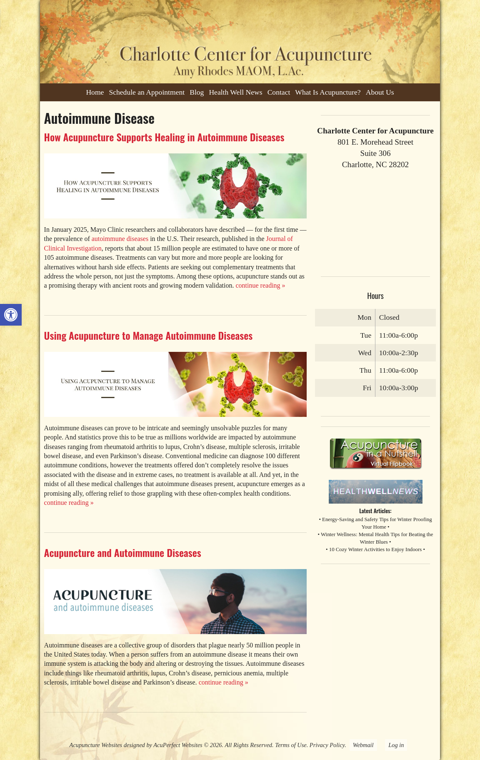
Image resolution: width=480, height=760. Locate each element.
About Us (380, 92)
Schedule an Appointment (147, 92)
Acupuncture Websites (96, 745)
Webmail (363, 745)
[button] (11, 315)
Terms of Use (290, 745)
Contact (279, 92)
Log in (396, 745)
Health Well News (235, 92)
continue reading (260, 285)
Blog (197, 92)
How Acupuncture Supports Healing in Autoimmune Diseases (164, 136)
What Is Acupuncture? (327, 92)
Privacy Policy (327, 745)
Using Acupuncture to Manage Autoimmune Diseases (148, 335)
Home (95, 92)
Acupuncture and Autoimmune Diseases (122, 552)
